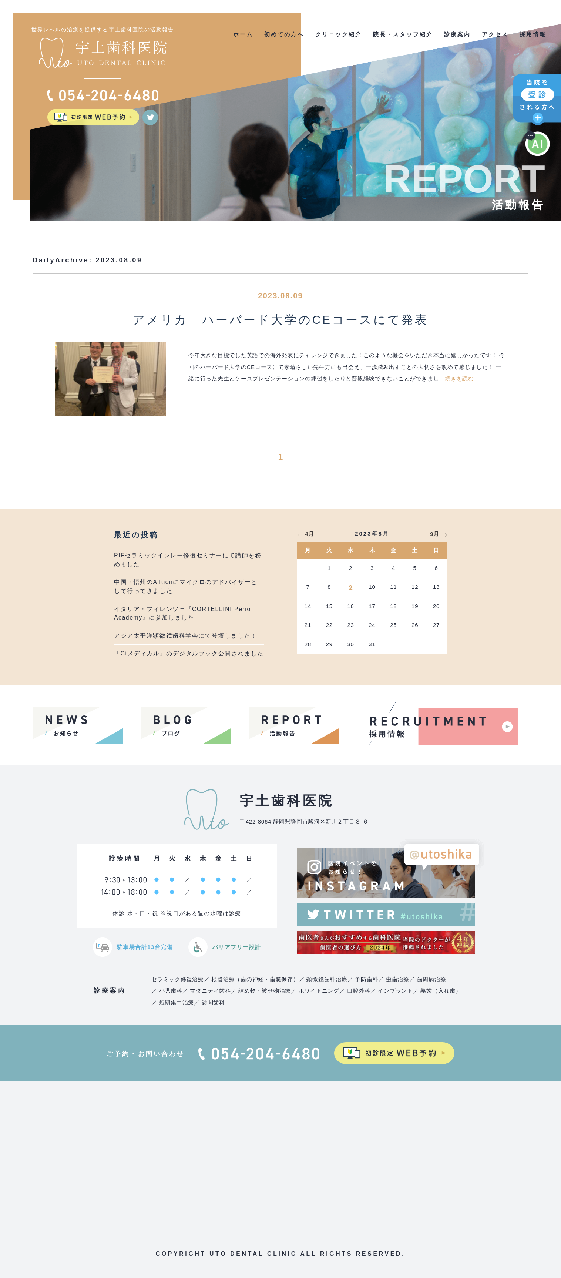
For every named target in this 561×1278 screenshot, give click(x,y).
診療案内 (457, 34)
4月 (309, 534)
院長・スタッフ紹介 (403, 34)
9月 (434, 534)
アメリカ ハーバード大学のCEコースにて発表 (280, 319)
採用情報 (533, 34)
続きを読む (459, 378)
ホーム (243, 34)
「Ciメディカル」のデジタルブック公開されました (189, 653)
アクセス (495, 34)
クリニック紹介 (338, 34)
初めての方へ (284, 34)
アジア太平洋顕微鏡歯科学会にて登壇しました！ (185, 636)
